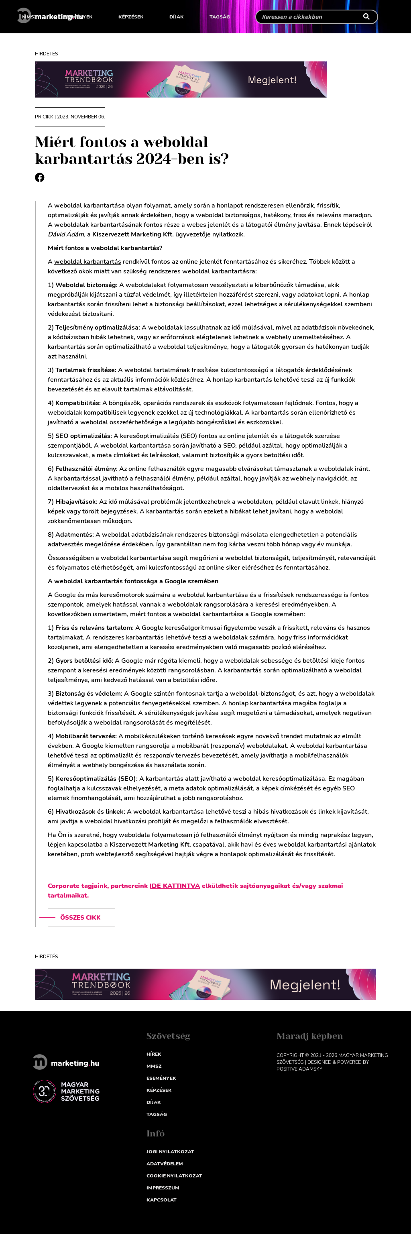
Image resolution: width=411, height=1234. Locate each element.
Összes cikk (80, 918)
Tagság (220, 17)
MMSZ (29, 17)
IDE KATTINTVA (175, 886)
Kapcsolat (161, 1200)
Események (78, 17)
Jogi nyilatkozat (170, 1151)
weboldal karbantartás (87, 261)
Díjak (176, 17)
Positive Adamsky (299, 1069)
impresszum (162, 1188)
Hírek (153, 1054)
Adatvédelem (164, 1164)
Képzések (131, 17)
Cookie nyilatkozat (174, 1176)
